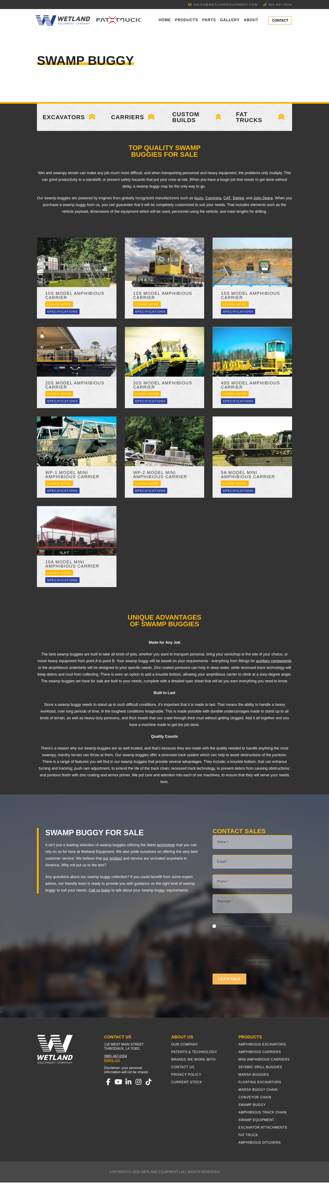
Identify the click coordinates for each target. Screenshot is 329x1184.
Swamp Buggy (252, 1106)
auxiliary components (273, 662)
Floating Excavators (259, 1083)
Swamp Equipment (256, 1121)
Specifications (62, 313)
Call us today (99, 892)
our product (112, 860)
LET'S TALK (229, 980)
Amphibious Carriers (259, 1053)
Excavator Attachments (262, 1129)
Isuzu (198, 199)
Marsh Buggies (253, 1076)
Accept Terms (223, 921)
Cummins (213, 199)
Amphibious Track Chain (262, 1114)
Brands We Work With (193, 1061)
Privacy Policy (186, 1076)
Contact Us (183, 1068)
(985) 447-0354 (115, 1057)
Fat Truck (248, 1136)
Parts (209, 20)
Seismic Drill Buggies (260, 1068)
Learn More (59, 305)
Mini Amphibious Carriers (264, 1061)
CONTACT (280, 20)
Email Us (112, 1062)
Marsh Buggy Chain (258, 1091)
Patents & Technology (194, 1053)
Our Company (184, 1046)
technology (166, 846)
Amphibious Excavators (262, 1046)
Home (165, 20)
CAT (227, 199)
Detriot (238, 199)
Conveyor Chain (254, 1098)
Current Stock (186, 1083)
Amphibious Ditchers (259, 1144)
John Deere (263, 199)
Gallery (230, 20)
